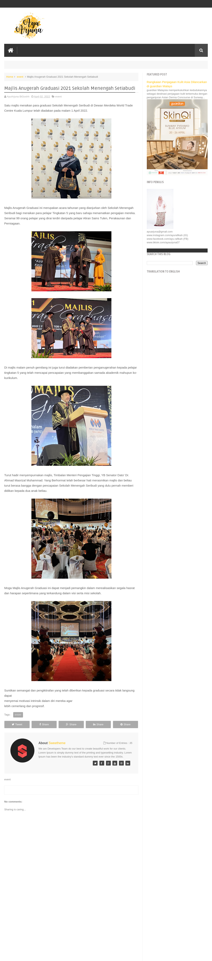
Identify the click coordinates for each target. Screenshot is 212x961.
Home (9, 76)
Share (44, 724)
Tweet (17, 724)
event (20, 76)
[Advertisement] (71, 928)
